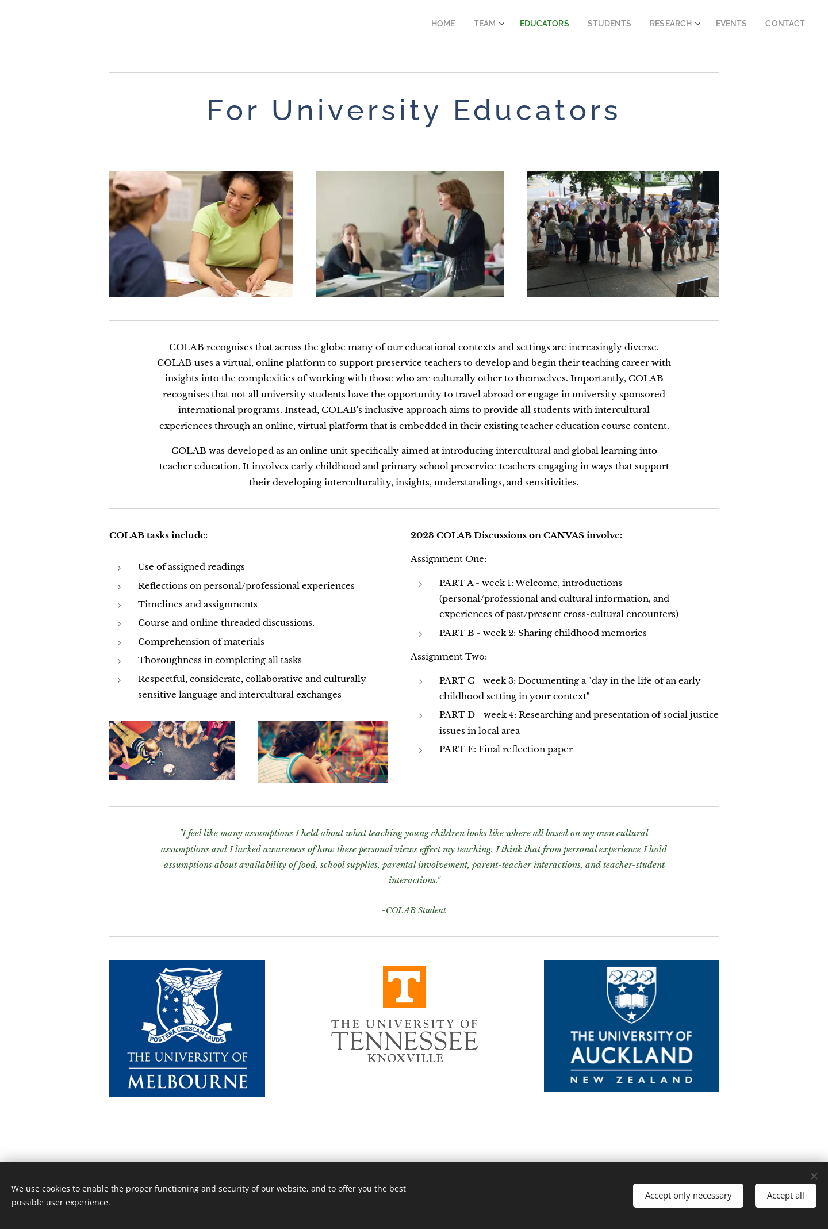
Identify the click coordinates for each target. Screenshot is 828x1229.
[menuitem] (470, 23)
